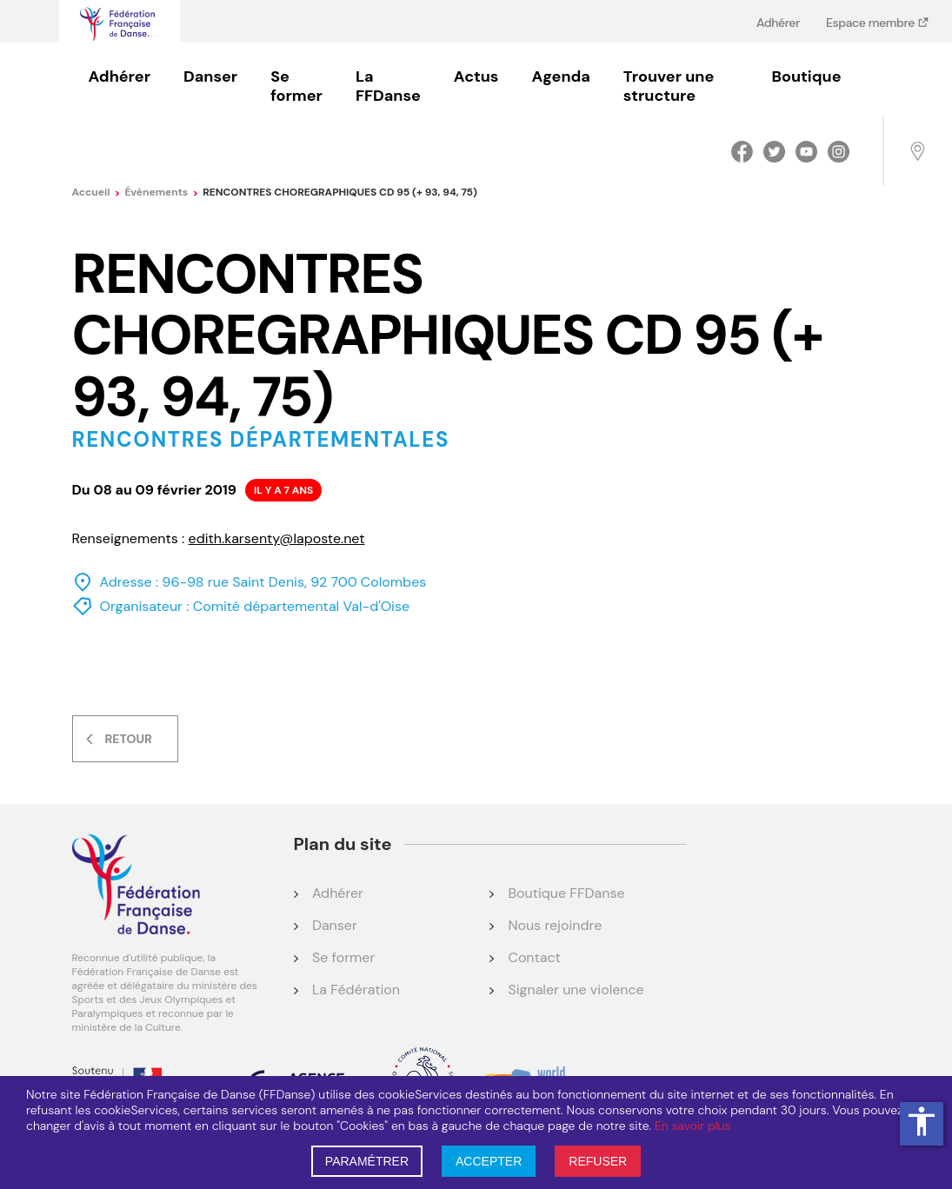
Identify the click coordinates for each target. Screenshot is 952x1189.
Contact (534, 957)
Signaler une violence (575, 989)
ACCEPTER (489, 1161)
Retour (128, 739)
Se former (296, 86)
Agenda (560, 76)
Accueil (96, 192)
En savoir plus (692, 1125)
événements (161, 192)
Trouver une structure (668, 86)
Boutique (807, 76)
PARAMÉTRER (367, 1161)
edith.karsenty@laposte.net (277, 538)
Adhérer (778, 22)
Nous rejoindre (555, 925)
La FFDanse (388, 86)
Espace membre (871, 22)
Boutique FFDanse (566, 893)
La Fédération (356, 989)
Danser (210, 76)
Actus (476, 76)
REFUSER (598, 1161)
